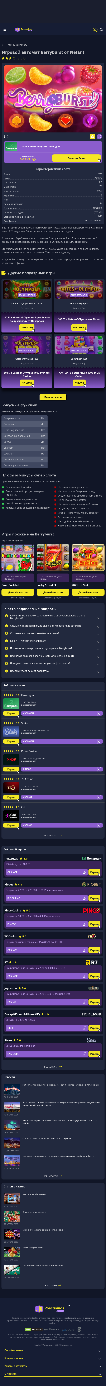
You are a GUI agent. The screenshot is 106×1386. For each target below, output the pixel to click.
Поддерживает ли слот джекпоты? (29, 671)
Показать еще (53, 397)
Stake (24, 723)
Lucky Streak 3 (46, 585)
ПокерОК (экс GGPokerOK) (22, 1014)
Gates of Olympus (79, 303)
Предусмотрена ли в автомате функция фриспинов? (40, 663)
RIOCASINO (79, 327)
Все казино (53, 835)
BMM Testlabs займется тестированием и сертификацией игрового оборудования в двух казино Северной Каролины (62, 1103)
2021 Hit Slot (80, 585)
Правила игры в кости (33, 1247)
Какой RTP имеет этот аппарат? (28, 640)
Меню (5, 30)
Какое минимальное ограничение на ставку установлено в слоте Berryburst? (47, 617)
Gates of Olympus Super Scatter (27, 303)
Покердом (27, 695)
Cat (23, 807)
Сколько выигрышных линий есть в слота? (34, 633)
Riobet (8, 884)
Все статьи (53, 1285)
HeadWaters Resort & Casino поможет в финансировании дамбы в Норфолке (58, 1156)
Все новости (53, 1176)
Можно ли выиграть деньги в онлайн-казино (44, 1230)
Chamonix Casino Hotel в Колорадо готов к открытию (47, 1138)
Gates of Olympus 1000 (26, 358)
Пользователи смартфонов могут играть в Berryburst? (41, 648)
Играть (11, 713)
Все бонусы (53, 1066)
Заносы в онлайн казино (34, 1194)
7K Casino (27, 779)
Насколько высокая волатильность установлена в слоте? (42, 655)
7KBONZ (79, 382)
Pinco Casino (29, 751)
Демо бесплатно (27, 295)
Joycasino (10, 988)
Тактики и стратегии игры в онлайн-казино (43, 1265)
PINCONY (26, 382)
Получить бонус (76, 158)
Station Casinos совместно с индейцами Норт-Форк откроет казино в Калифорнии (61, 1085)
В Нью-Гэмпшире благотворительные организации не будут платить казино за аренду (60, 1121)
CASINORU (27, 327)
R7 (6, 962)
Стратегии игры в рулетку (35, 1212)
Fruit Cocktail (10, 585)
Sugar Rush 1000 (79, 358)
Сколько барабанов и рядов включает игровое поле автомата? (46, 625)
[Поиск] (101, 29)
